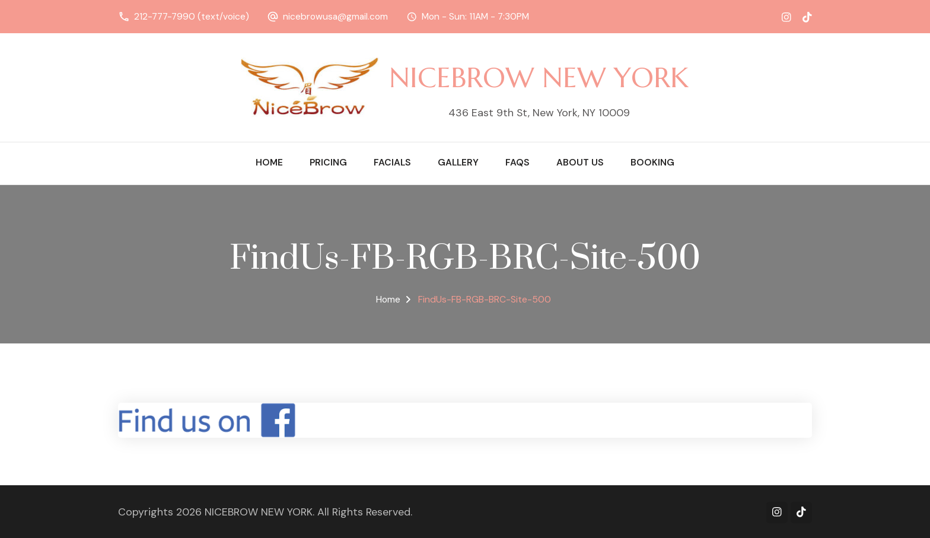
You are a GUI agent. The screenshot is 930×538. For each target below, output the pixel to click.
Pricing (328, 162)
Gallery (458, 162)
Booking (652, 162)
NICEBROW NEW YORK (539, 77)
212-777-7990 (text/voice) (191, 17)
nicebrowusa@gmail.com (335, 17)
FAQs (517, 162)
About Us (580, 162)
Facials (392, 162)
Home (269, 162)
